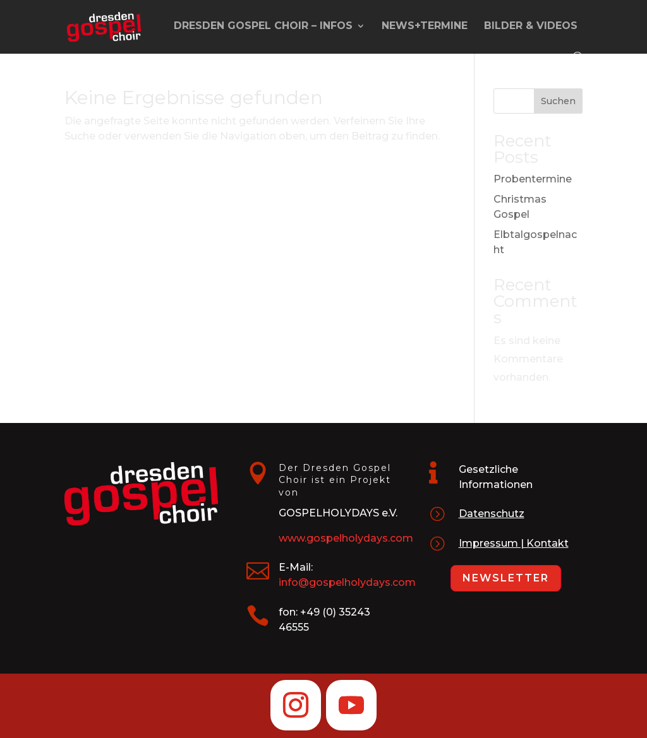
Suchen (558, 101)
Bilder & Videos (530, 26)
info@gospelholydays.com (347, 582)
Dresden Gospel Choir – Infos (263, 26)
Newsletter (506, 578)
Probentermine (532, 179)
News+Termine (425, 26)
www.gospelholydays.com (346, 538)
